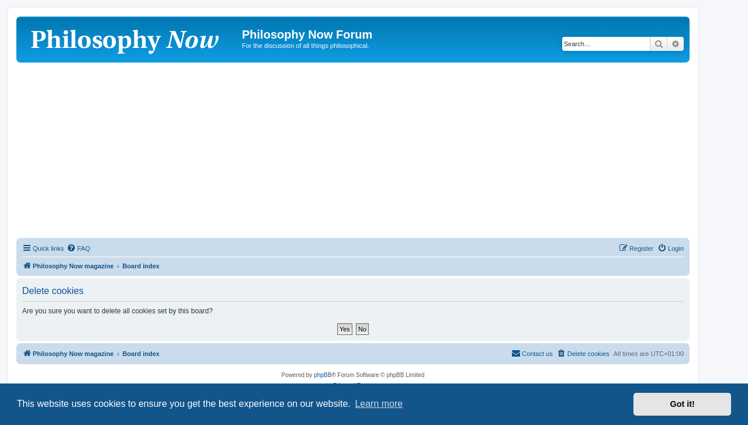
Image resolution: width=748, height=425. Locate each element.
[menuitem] (78, 248)
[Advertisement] (353, 150)
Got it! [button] (682, 404)
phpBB (322, 375)
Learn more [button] (379, 404)
